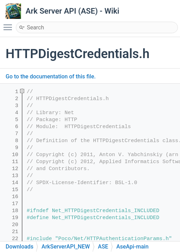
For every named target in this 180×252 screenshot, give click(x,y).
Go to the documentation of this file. (51, 76)
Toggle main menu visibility (9, 24)
